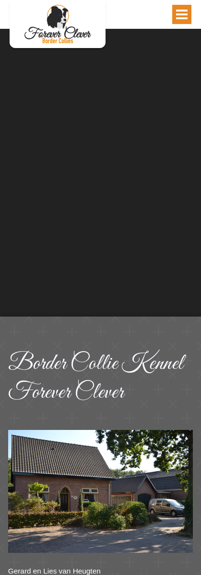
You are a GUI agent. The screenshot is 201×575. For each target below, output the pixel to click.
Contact (57, 24)
